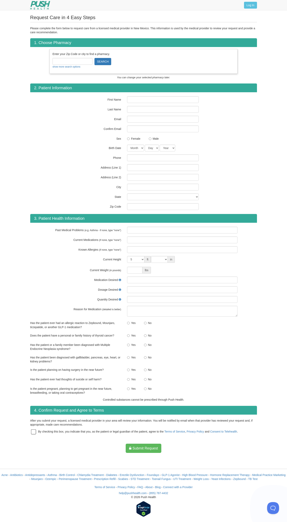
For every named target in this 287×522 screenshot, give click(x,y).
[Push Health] (40, 5)
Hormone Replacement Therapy (230, 475)
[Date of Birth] (135, 148)
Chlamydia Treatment (90, 475)
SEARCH (103, 61)
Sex (118, 138)
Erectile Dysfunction (132, 475)
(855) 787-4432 (158, 493)
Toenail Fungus (161, 479)
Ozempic (50, 479)
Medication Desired (106, 280)
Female (135, 138)
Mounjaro (37, 479)
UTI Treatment (182, 479)
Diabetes (111, 475)
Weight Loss (201, 479)
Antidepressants (35, 475)
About (149, 487)
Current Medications (97, 239)
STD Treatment (139, 479)
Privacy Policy (195, 431)
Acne (4, 475)
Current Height (112, 259)
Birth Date (115, 148)
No (150, 323)
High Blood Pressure (194, 475)
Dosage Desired (108, 289)
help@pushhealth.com (133, 493)
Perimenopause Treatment (75, 479)
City (118, 187)
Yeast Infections (221, 479)
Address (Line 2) (111, 177)
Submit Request (143, 448)
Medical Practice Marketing (269, 475)
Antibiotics (16, 475)
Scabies (123, 479)
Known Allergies (100, 249)
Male (156, 138)
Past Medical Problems (88, 230)
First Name (114, 99)
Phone (117, 157)
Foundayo (153, 475)
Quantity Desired (107, 299)
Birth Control (67, 475)
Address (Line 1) (111, 167)
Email (117, 119)
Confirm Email (112, 128)
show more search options (66, 66)
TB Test (253, 479)
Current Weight (105, 270)
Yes (133, 323)
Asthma (52, 475)
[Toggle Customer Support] (273, 508)
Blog (158, 487)
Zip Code (115, 206)
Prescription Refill (105, 479)
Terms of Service (174, 431)
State (118, 196)
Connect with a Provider (178, 487)
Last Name (114, 109)
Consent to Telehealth (223, 431)
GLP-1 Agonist (171, 475)
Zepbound (239, 479)
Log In (250, 5)
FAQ (140, 487)
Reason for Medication (97, 309)
